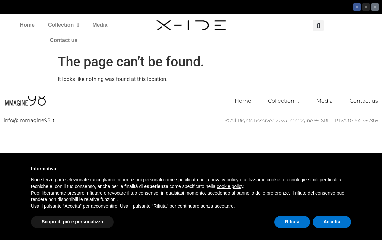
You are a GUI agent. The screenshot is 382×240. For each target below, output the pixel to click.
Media (99, 25)
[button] (318, 25)
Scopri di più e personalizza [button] (72, 221)
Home (27, 25)
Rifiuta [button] (292, 221)
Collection (63, 25)
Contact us (64, 40)
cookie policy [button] (230, 186)
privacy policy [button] (225, 179)
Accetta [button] (331, 221)
